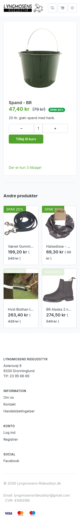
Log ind (9, 432)
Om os (8, 397)
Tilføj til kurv (26, 139)
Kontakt (9, 404)
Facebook (11, 461)
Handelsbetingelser (19, 411)
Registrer (10, 439)
